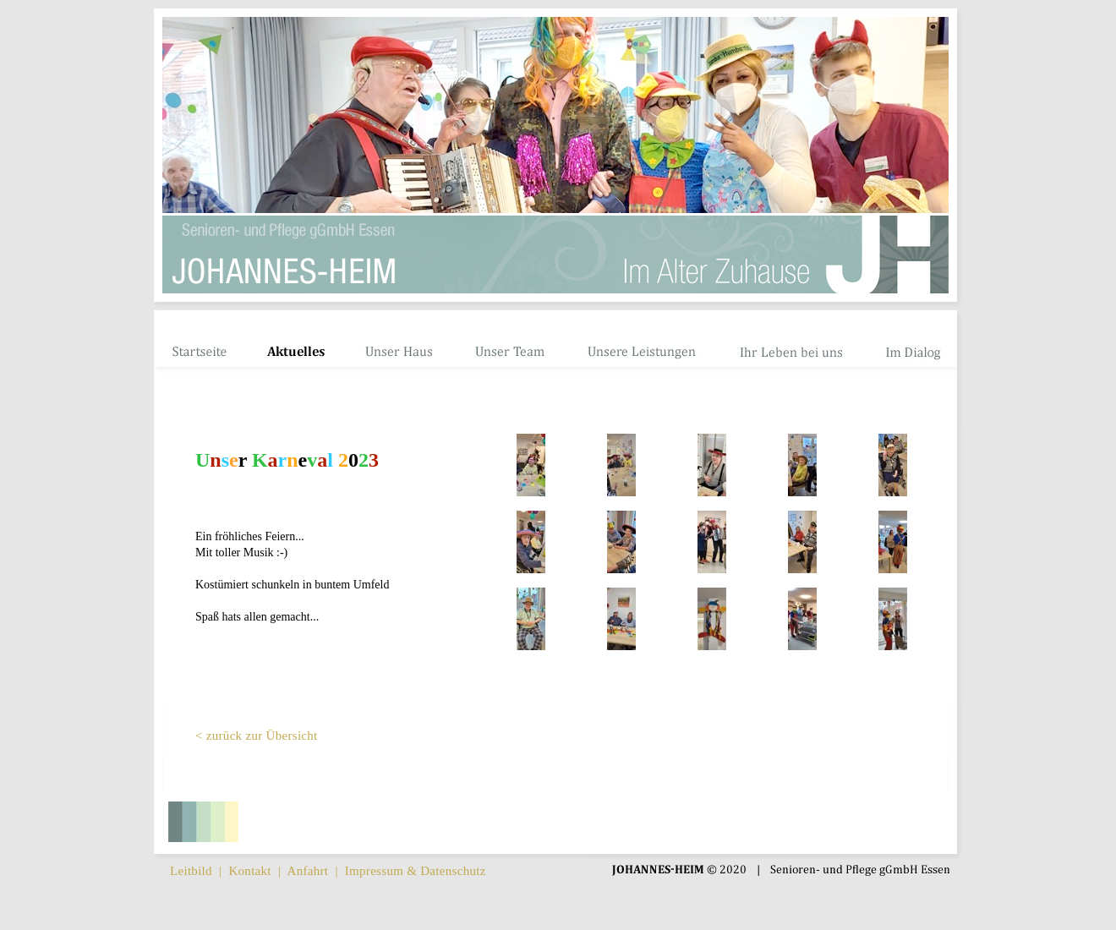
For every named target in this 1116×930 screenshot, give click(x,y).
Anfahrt (308, 871)
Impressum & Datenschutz (415, 871)
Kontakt (249, 871)
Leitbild (191, 871)
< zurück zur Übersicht (256, 735)
